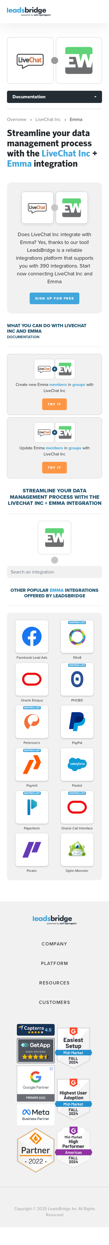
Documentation (28, 96)
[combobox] (54, 572)
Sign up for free (54, 298)
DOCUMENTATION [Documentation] (23, 337)
